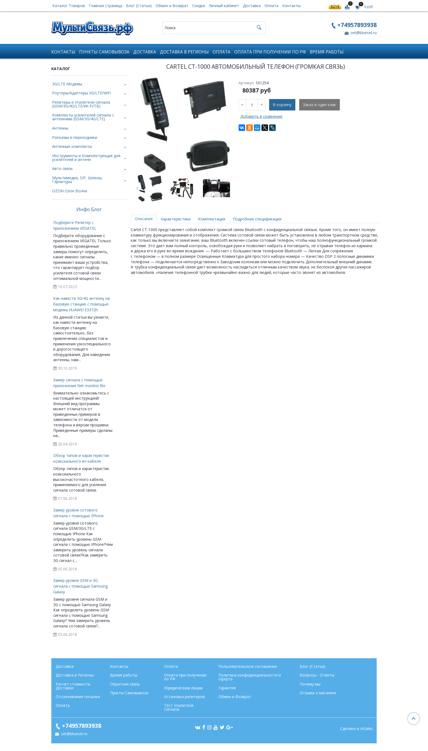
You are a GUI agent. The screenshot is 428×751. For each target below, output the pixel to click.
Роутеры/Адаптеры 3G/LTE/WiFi (81, 92)
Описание (144, 218)
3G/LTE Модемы (67, 83)
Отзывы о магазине (318, 692)
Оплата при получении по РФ (270, 52)
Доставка (252, 5)
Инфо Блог (89, 209)
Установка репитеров (184, 696)
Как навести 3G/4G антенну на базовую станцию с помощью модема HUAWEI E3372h (81, 304)
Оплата (271, 5)
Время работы (327, 52)
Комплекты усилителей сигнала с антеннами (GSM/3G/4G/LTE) (83, 116)
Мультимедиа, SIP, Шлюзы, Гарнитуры (77, 179)
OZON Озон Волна (69, 190)
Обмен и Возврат (172, 5)
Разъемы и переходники (74, 137)
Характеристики (176, 219)
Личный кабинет (224, 5)
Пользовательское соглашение (247, 666)
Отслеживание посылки (78, 696)
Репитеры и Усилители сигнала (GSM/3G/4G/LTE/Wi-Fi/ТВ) (81, 104)
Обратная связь (125, 684)
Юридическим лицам (183, 687)
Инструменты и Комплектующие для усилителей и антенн (86, 157)
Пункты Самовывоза (104, 52)
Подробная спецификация (257, 219)
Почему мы (310, 684)
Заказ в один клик (319, 104)
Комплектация (211, 219)
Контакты (291, 5)
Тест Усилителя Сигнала (179, 707)
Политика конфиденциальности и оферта (249, 676)
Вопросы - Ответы (317, 675)
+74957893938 (357, 25)
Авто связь (62, 168)
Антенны (60, 128)
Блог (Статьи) (139, 5)
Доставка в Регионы (184, 52)
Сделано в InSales (356, 729)
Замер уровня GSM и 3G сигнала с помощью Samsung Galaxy (80, 586)
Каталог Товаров (68, 5)
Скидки (198, 5)
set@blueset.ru (363, 32)
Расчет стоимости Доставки (73, 685)
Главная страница (105, 5)
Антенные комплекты (72, 146)
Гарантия (227, 687)
